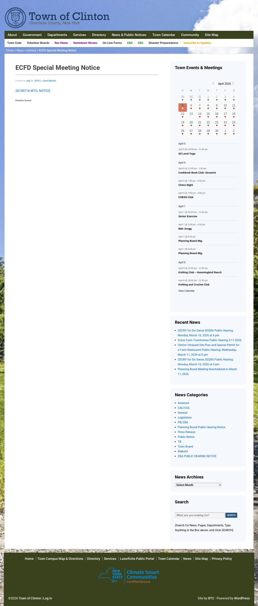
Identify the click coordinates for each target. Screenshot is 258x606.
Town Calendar (163, 35)
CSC (140, 43)
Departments (57, 35)
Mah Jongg (185, 228)
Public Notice (186, 437)
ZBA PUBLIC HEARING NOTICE (197, 456)
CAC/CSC (184, 408)
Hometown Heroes (85, 43)
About (12, 35)
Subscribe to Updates (197, 43)
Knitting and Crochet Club (193, 284)
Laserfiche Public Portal (137, 559)
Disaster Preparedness (163, 43)
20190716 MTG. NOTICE (32, 91)
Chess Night (185, 185)
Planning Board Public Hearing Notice (201, 427)
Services (79, 35)
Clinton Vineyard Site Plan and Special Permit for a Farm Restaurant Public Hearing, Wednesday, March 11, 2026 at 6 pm (208, 349)
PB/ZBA (183, 422)
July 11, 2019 (32, 80)
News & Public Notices (129, 35)
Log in (47, 598)
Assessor (183, 403)
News (20, 50)
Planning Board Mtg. (190, 240)
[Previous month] (213, 83)
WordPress (242, 598)
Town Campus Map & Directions (60, 559)
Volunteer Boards (38, 43)
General (31, 50)
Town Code (14, 43)
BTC (211, 598)
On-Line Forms (112, 43)
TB (179, 441)
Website (183, 451)
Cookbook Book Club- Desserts (197, 172)
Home (10, 50)
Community (190, 35)
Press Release (186, 432)
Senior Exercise (187, 216)
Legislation (185, 417)
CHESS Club (185, 197)
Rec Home (61, 43)
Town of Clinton (30, 598)
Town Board (185, 446)
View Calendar (186, 290)
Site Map (211, 35)
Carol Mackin (49, 80)
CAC (130, 43)
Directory (99, 35)
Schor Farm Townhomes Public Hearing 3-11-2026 (209, 340)
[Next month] (233, 83)
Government (32, 35)
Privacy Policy (222, 559)
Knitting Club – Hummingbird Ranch (200, 272)
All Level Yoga (186, 153)
